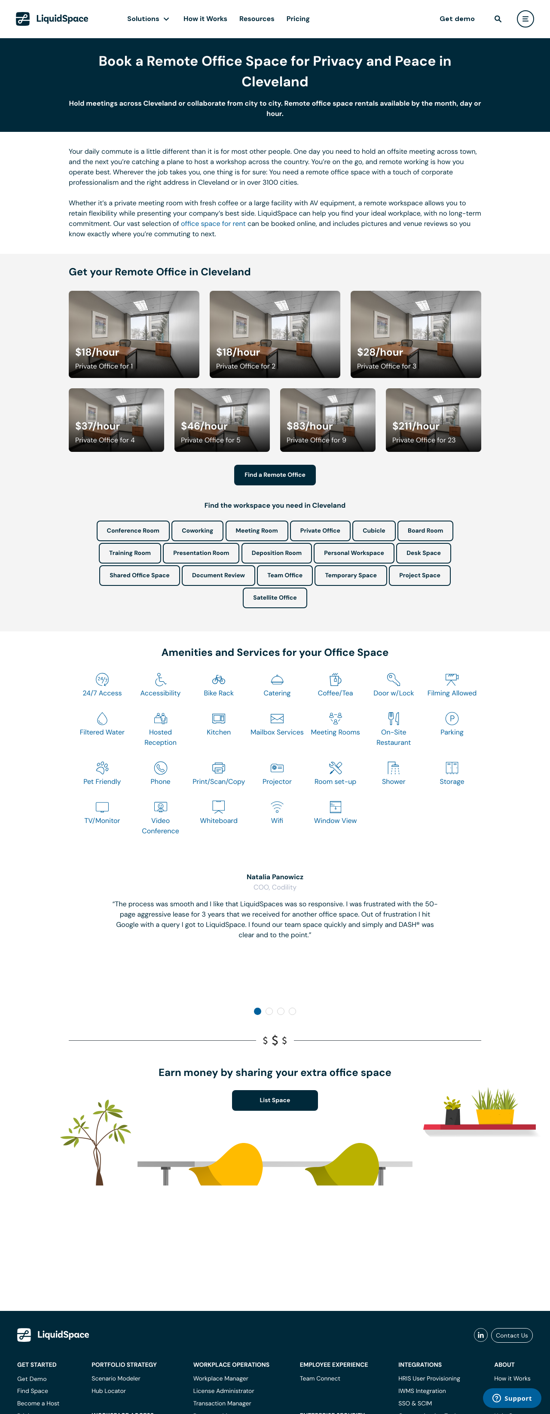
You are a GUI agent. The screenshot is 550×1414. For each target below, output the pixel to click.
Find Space (32, 1391)
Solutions (143, 18)
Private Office (320, 531)
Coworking (197, 531)
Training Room (130, 553)
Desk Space (423, 553)
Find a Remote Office (275, 475)
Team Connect (320, 1379)
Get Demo (32, 1379)
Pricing (298, 18)
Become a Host (38, 1404)
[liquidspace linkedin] (481, 1335)
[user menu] (525, 18)
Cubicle (374, 531)
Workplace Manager (220, 1379)
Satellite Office (274, 598)
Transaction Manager (222, 1404)
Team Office (284, 575)
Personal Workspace (354, 553)
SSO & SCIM (415, 1404)
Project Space (419, 575)
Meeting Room (257, 531)
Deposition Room (277, 553)
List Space (275, 1100)
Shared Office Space (140, 575)
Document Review (218, 575)
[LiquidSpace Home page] (52, 19)
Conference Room (133, 531)
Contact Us (512, 1335)
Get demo (457, 18)
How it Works (205, 18)
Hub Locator (109, 1391)
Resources (257, 18)
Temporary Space (351, 575)
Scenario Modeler (116, 1379)
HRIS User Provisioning (429, 1379)
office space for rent (213, 223)
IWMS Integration (422, 1391)
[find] (498, 18)
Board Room (425, 531)
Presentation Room (201, 553)
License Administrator (223, 1391)
